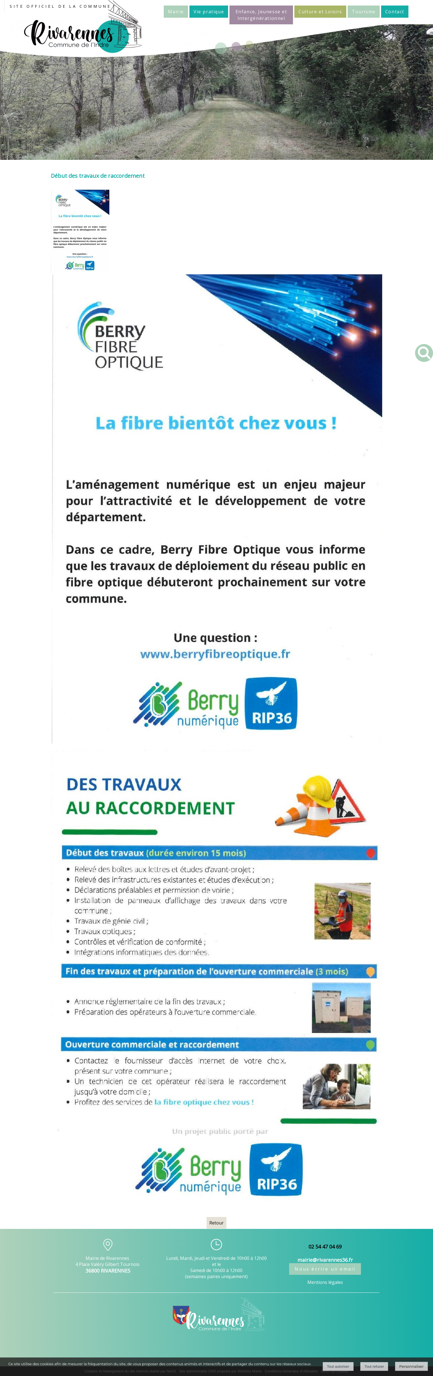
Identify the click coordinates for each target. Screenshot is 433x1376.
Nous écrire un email (325, 1269)
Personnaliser (411, 1366)
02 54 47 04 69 (325, 1246)
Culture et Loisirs (320, 12)
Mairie (176, 12)
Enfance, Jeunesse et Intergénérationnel (261, 15)
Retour (216, 1223)
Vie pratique (209, 12)
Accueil (155, 11)
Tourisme (364, 12)
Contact (394, 12)
